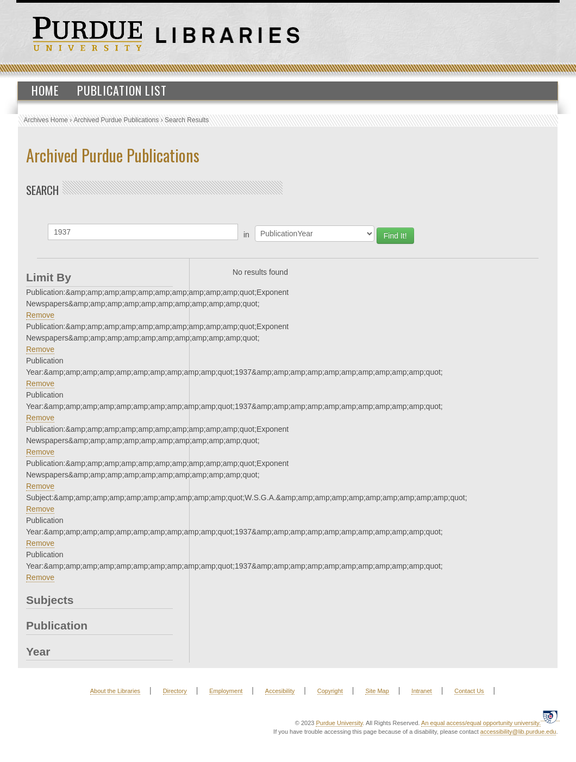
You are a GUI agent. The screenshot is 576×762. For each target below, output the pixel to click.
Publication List (122, 90)
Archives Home (46, 120)
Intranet (421, 691)
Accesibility (280, 691)
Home (45, 90)
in (246, 234)
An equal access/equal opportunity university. (481, 723)
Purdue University (339, 723)
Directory (175, 691)
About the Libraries (115, 691)
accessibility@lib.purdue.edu (518, 731)
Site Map (377, 691)
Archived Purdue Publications (116, 120)
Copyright (330, 691)
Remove (40, 315)
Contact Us (469, 691)
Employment (225, 691)
